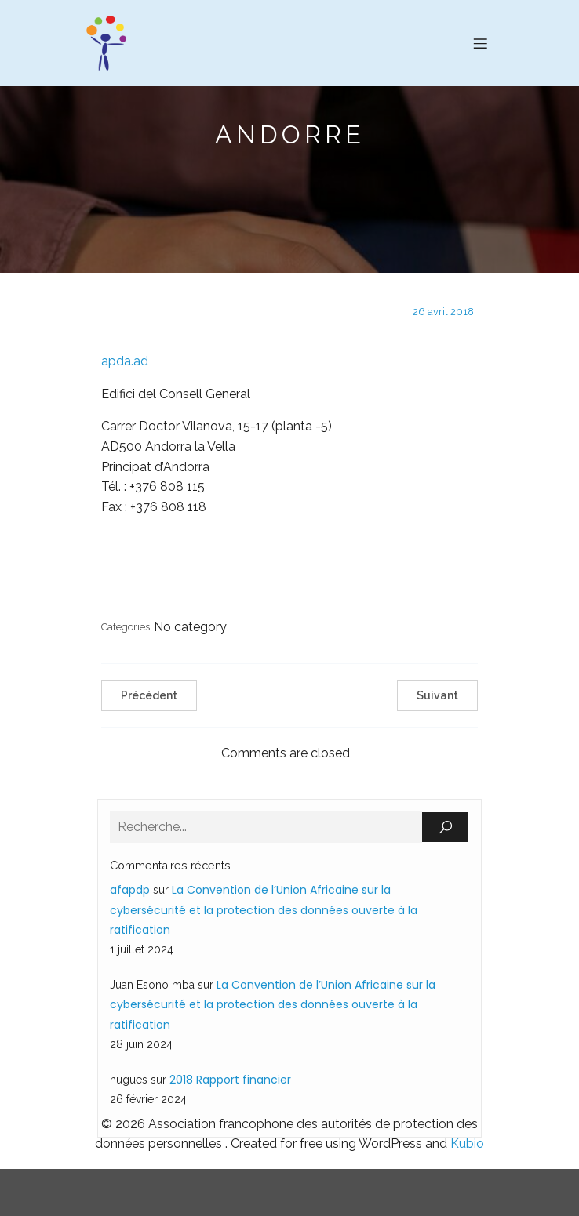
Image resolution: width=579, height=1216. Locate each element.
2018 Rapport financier (230, 1079)
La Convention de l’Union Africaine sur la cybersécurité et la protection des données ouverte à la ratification (263, 909)
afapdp (130, 890)
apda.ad (124, 361)
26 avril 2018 (443, 312)
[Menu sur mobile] (480, 43)
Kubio (467, 1143)
